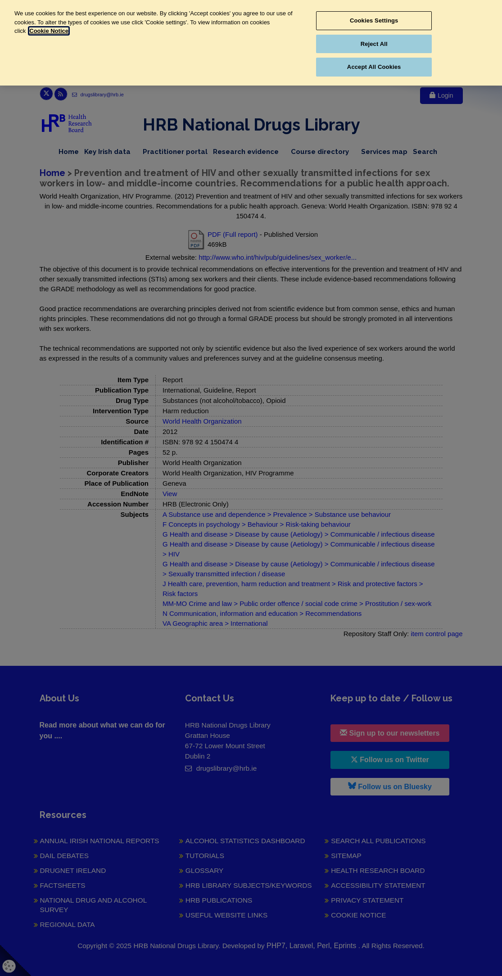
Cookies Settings (374, 20)
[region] (251, 43)
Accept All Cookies (374, 66)
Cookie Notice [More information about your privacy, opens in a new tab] (48, 30)
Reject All (374, 44)
